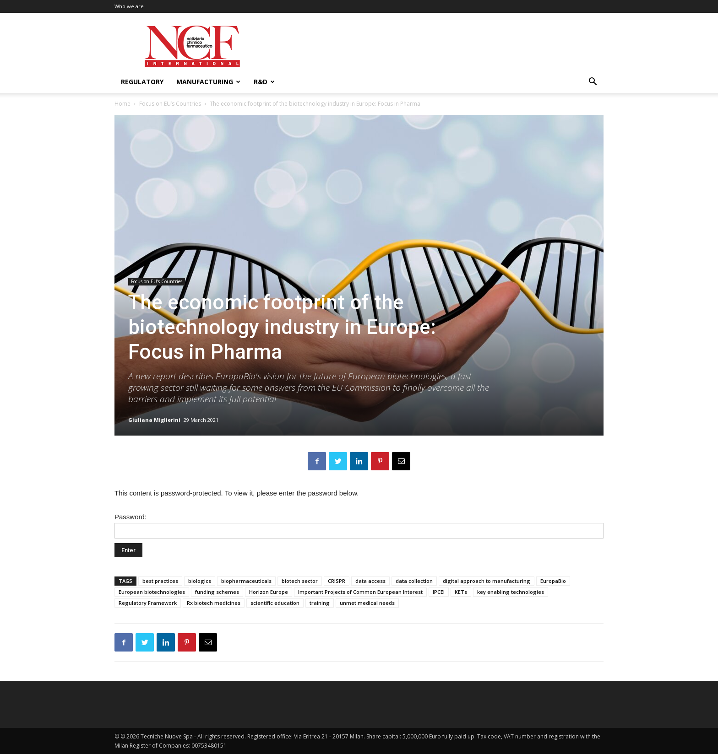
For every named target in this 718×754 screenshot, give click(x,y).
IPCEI (439, 591)
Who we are (129, 6)
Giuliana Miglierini (154, 419)
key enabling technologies (510, 591)
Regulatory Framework (148, 602)
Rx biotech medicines (213, 602)
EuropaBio (553, 580)
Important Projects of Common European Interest (360, 591)
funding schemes (217, 591)
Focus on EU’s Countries (170, 104)
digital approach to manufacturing (486, 580)
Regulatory (142, 81)
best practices (160, 580)
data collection (414, 580)
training (320, 602)
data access (370, 580)
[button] (593, 82)
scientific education (274, 602)
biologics (199, 580)
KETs (461, 591)
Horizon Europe (268, 591)
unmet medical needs (367, 602)
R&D (264, 81)
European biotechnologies (152, 591)
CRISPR (336, 580)
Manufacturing (208, 81)
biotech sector (300, 580)
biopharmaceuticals (246, 580)
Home (122, 104)
